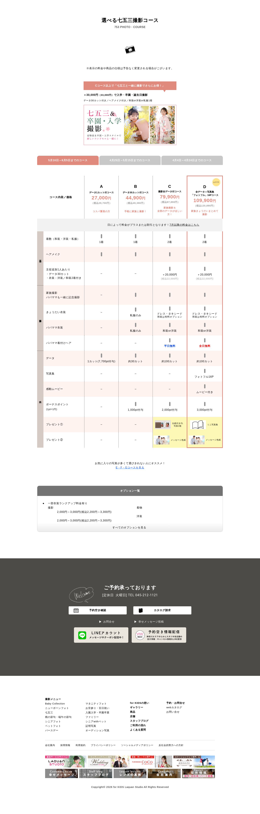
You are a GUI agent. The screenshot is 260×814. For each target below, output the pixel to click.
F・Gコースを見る (130, 467)
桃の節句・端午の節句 (58, 717)
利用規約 (81, 745)
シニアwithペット (96, 721)
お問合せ (109, 621)
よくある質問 (138, 729)
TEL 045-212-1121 (143, 595)
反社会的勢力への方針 (171, 745)
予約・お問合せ (175, 702)
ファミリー (92, 717)
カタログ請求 (162, 610)
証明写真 (91, 725)
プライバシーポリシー (103, 745)
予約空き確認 (97, 610)
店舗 (132, 716)
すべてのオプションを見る (129, 527)
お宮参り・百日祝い (97, 708)
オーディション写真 (97, 730)
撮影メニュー (53, 699)
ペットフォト (53, 725)
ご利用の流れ (138, 725)
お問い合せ (173, 711)
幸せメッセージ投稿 (151, 621)
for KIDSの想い (139, 702)
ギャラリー (136, 707)
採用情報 (65, 745)
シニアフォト (53, 721)
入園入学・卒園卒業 (97, 712)
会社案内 (50, 745)
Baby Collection (55, 703)
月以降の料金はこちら (184, 224)
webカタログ (174, 707)
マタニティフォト (96, 703)
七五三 (49, 712)
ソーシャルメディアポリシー (137, 745)
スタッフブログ (139, 720)
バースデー (51, 730)
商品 (132, 711)
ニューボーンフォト (57, 708)
